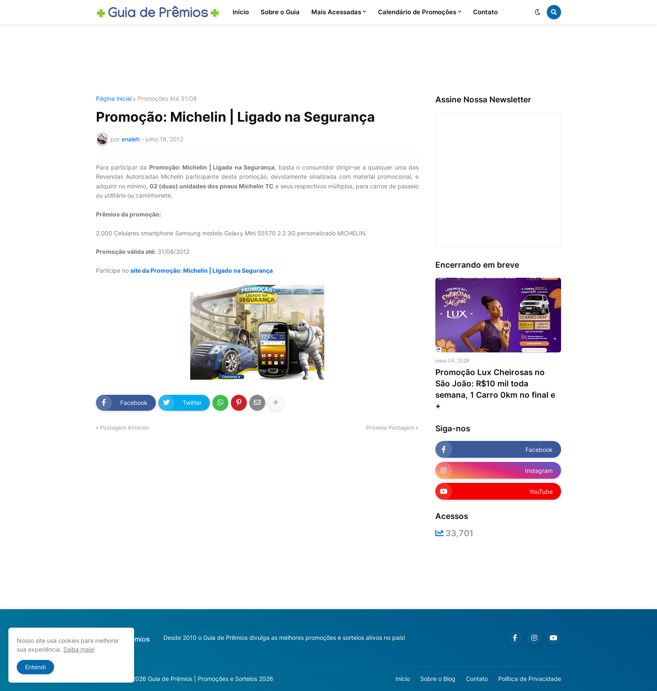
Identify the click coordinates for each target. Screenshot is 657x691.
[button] (537, 12)
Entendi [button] (35, 666)
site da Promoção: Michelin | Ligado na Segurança (201, 270)
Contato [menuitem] (485, 12)
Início (403, 678)
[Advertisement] (328, 60)
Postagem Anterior (124, 427)
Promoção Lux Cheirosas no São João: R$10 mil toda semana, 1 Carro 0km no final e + (495, 389)
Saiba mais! (79, 649)
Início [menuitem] (241, 12)
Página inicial (114, 99)
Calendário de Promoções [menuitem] (417, 12)
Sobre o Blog (437, 678)
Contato (477, 678)
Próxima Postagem (390, 427)
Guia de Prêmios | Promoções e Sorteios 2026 (210, 678)
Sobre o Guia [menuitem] (280, 12)
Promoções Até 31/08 (167, 99)
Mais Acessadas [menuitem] (336, 12)
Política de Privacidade (529, 678)
